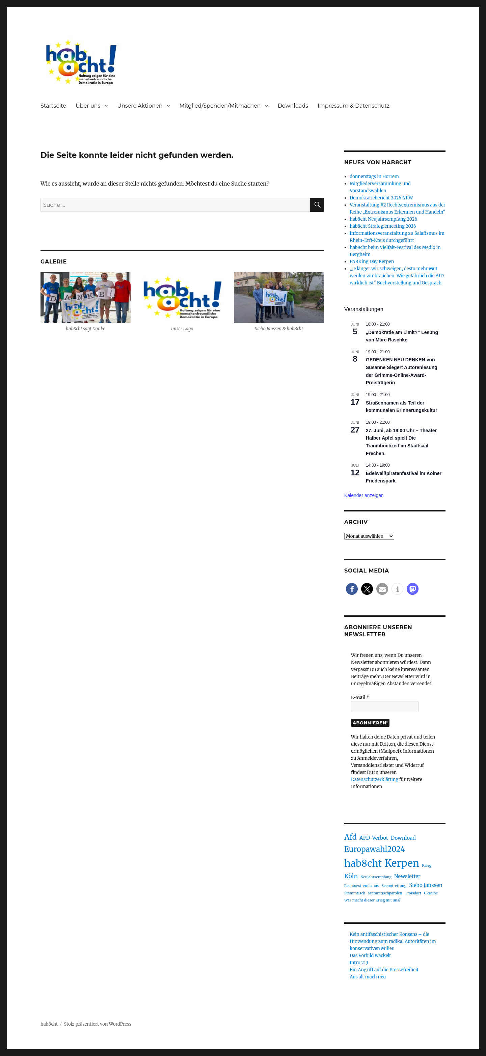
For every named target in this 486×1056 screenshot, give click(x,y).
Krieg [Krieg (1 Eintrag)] (426, 865)
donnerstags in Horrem (374, 176)
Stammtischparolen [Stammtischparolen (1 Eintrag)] (385, 893)
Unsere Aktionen (139, 106)
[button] (352, 589)
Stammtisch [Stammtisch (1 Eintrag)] (354, 893)
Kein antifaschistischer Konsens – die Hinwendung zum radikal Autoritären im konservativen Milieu (393, 941)
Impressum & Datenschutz (353, 106)
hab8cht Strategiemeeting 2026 (383, 226)
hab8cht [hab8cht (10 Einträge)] (363, 863)
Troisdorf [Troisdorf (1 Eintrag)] (413, 893)
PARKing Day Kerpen (372, 262)
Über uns (88, 106)
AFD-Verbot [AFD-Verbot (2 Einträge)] (373, 838)
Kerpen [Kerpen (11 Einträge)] (402, 863)
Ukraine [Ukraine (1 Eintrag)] (431, 893)
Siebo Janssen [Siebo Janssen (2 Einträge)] (425, 885)
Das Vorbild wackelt (370, 955)
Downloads (293, 106)
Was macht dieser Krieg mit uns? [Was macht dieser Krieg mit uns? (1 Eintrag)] (372, 900)
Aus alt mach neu (368, 977)
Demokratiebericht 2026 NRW (381, 198)
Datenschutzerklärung (374, 779)
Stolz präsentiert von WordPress (98, 1024)
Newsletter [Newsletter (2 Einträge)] (407, 876)
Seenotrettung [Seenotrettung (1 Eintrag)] (393, 886)
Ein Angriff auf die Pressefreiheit (384, 970)
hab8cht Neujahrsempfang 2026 (383, 219)
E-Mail (360, 697)
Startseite (53, 106)
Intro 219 (359, 963)
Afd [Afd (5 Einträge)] (350, 837)
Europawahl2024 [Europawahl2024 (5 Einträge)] (374, 849)
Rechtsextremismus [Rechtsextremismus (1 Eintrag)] (361, 886)
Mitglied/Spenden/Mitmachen (220, 106)
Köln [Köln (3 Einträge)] (351, 876)
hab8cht (49, 1024)
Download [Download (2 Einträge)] (403, 838)
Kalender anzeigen (364, 495)
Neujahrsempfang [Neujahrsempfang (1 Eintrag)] (376, 877)
